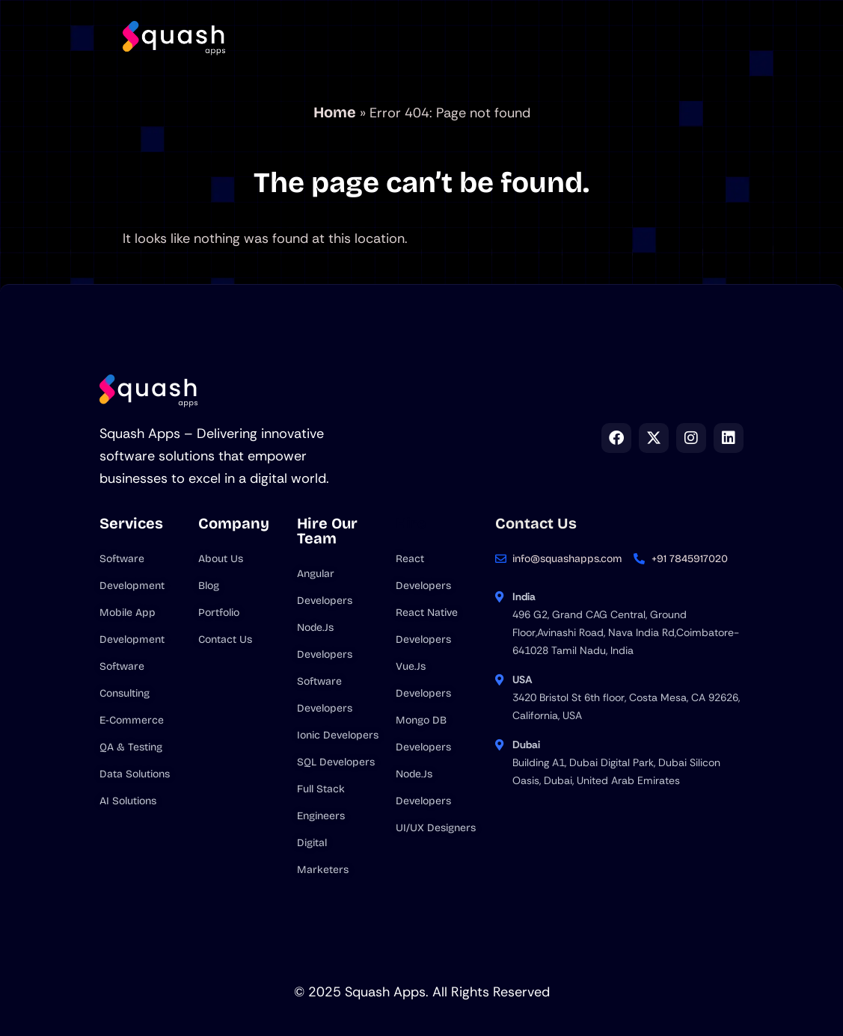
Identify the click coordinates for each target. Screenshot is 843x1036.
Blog (608, 21)
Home (278, 21)
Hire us (534, 21)
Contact (392, 59)
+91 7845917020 (690, 558)
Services (350, 21)
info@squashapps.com (567, 558)
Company (444, 21)
